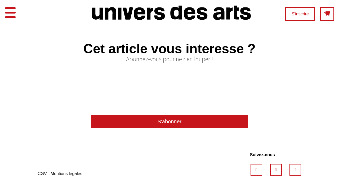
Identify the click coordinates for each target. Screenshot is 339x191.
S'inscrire (300, 14)
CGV (42, 173)
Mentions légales (66, 173)
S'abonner (170, 121)
